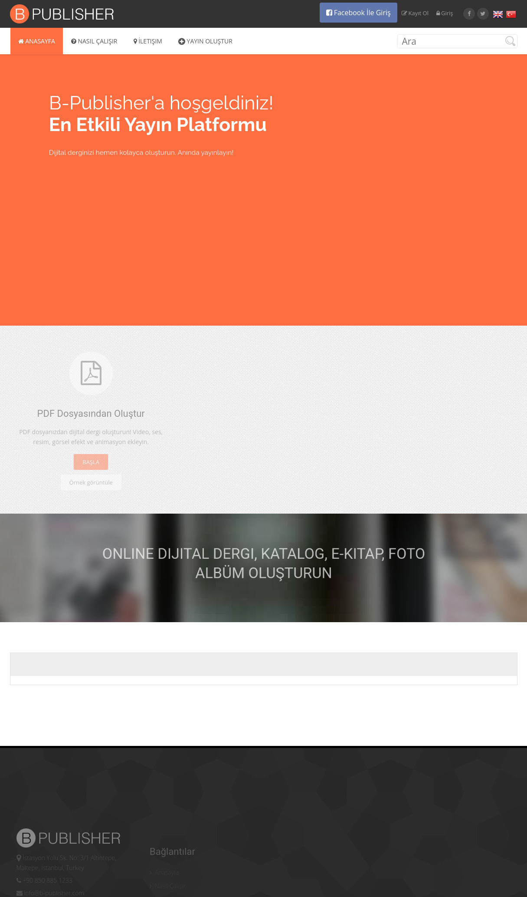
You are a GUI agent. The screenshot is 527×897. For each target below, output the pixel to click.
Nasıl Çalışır (94, 41)
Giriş (444, 13)
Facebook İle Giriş (358, 12)
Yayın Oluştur (205, 41)
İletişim (148, 41)
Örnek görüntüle (91, 482)
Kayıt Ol (415, 13)
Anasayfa (36, 41)
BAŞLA (90, 462)
